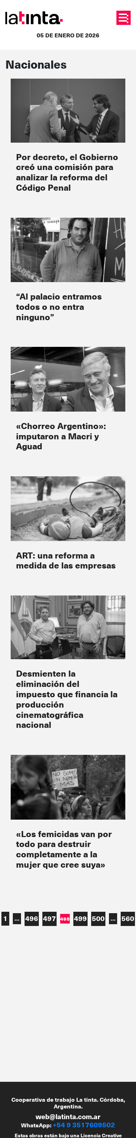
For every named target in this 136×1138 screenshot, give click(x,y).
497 (49, 918)
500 (98, 918)
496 (31, 918)
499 (80, 918)
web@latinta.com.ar (68, 1116)
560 (127, 918)
